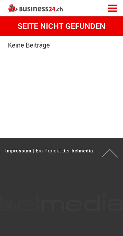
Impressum (18, 150)
